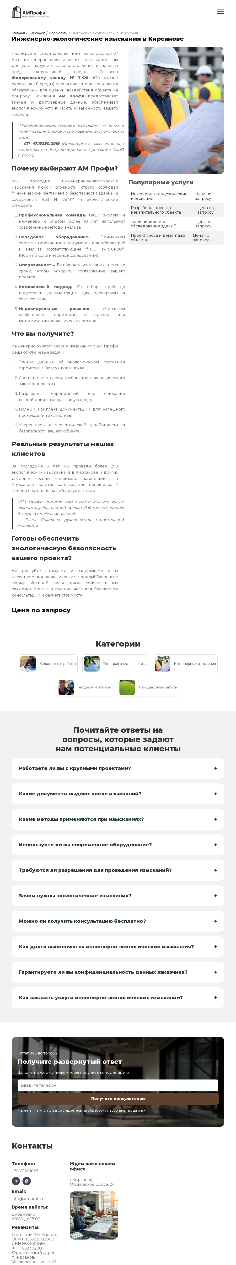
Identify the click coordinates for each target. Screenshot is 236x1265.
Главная (18, 33)
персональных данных (126, 1111)
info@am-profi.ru (28, 1199)
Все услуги (58, 33)
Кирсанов (36, 33)
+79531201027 (25, 1172)
